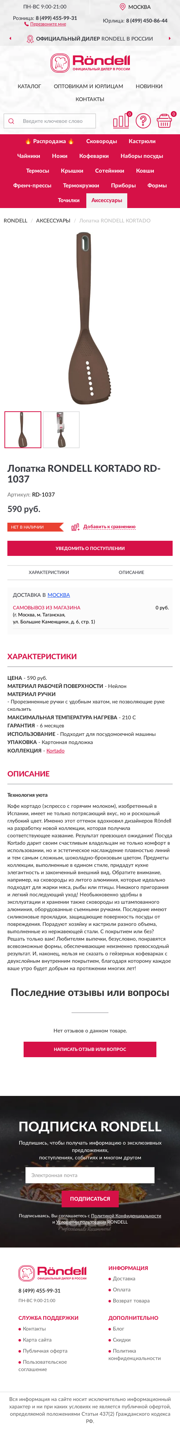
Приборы (123, 185)
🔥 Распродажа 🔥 (50, 141)
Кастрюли (142, 141)
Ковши (145, 171)
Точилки (69, 200)
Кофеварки (94, 156)
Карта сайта (37, 1340)
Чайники (28, 156)
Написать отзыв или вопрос (90, 1049)
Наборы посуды (142, 156)
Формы (157, 185)
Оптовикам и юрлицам (88, 86)
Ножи (60, 156)
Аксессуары (106, 200)
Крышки (72, 171)
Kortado (55, 751)
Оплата (122, 1290)
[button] (45, 23)
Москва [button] (59, 595)
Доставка (124, 1279)
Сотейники (109, 171)
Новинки (149, 86)
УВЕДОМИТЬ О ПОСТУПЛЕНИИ (90, 548)
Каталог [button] (29, 86)
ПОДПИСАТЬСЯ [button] (90, 1199)
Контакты (90, 99)
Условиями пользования (81, 1222)
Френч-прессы (32, 185)
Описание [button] (131, 572)
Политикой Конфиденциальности (126, 1216)
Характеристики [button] (49, 572)
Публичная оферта (45, 1351)
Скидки (122, 1340)
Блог (118, 1329)
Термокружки (81, 185)
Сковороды (101, 141)
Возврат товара (131, 1301)
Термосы (37, 171)
